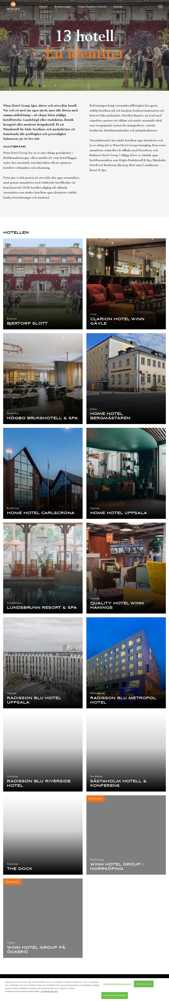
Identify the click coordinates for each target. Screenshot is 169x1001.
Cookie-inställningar (117, 987)
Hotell (43, 6)
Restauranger (63, 6)
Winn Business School (92, 6)
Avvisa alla (143, 987)
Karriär (118, 6)
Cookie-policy (49, 995)
